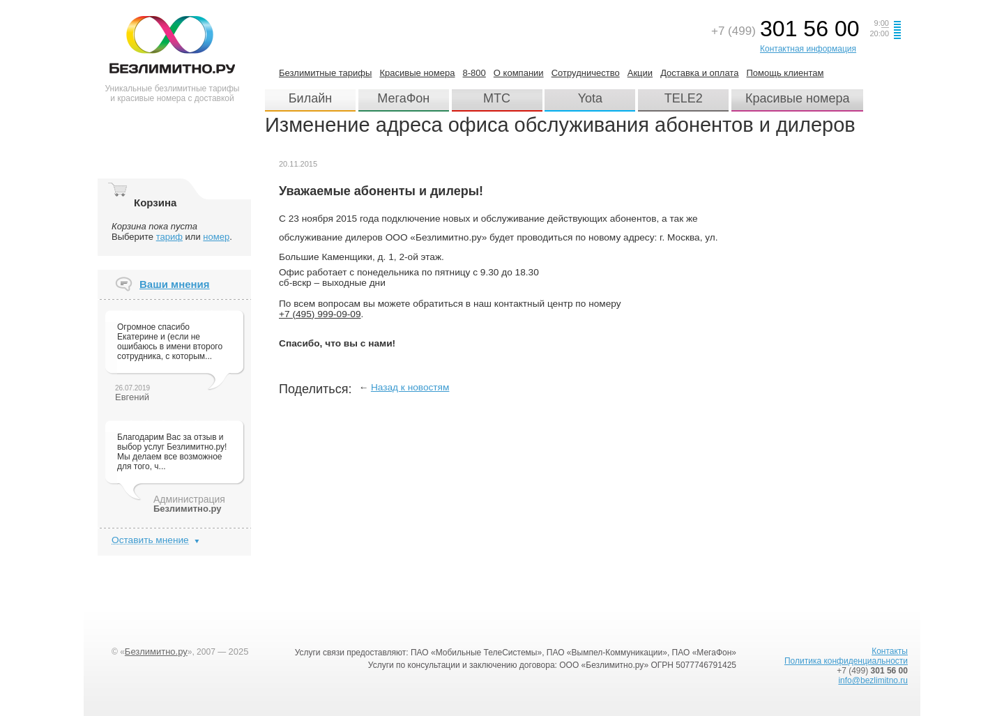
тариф (169, 236)
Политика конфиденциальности (846, 661)
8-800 (474, 73)
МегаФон (403, 98)
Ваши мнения (174, 284)
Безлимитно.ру (156, 651)
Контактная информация (808, 49)
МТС (496, 98)
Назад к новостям (410, 387)
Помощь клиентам (784, 73)
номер (216, 236)
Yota (590, 98)
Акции (640, 73)
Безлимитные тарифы (325, 73)
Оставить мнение (150, 540)
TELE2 (683, 98)
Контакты (890, 651)
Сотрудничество (586, 73)
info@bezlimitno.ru (873, 680)
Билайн (310, 98)
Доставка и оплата (699, 73)
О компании (519, 73)
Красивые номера (417, 73)
